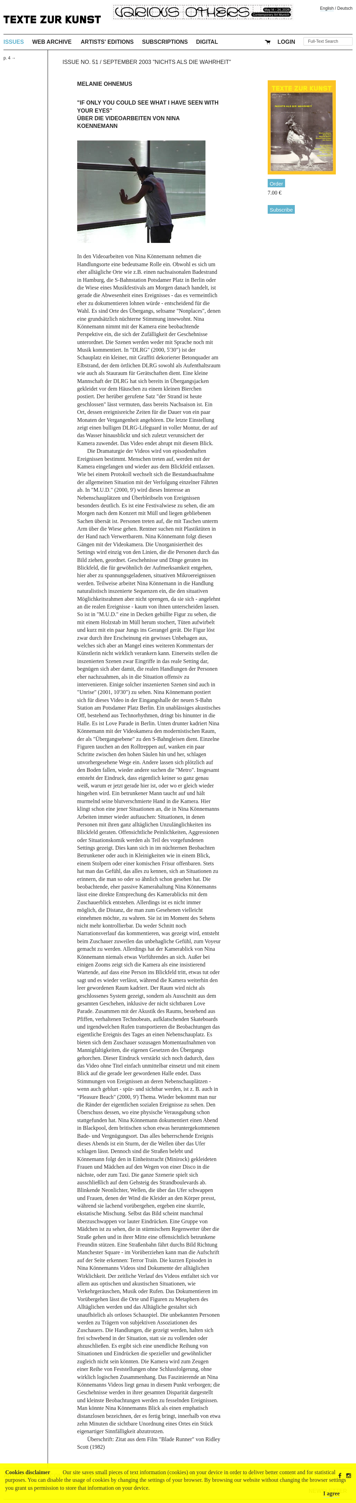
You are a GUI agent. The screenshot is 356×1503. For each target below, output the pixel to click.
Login (286, 42)
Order (276, 184)
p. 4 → (9, 58)
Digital (207, 42)
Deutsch (345, 8)
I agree (331, 1493)
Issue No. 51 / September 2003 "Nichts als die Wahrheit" (147, 62)
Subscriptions (165, 42)
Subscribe (281, 210)
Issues (13, 42)
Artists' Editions (107, 42)
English (327, 8)
